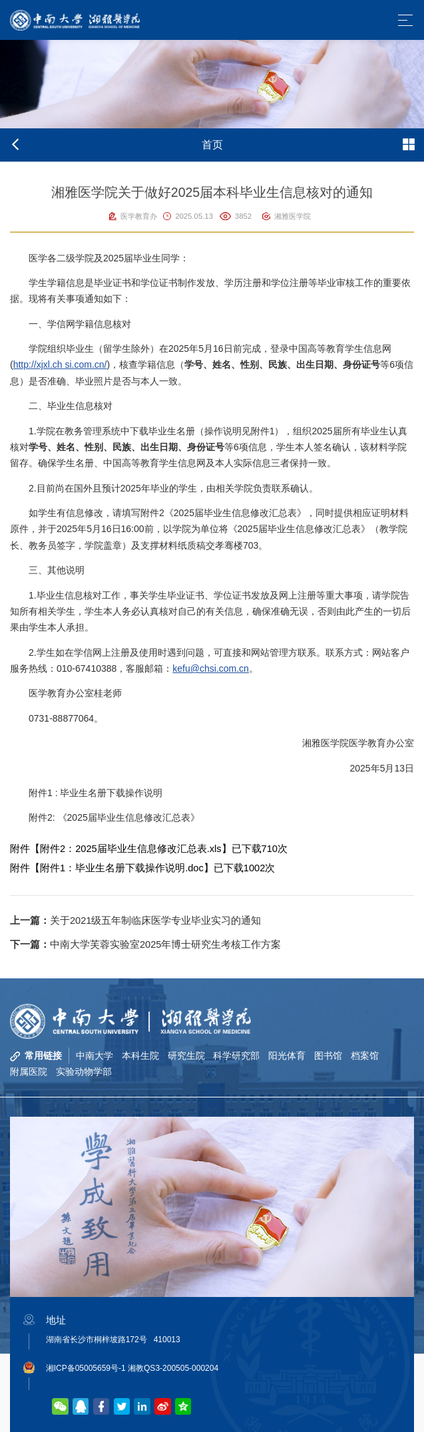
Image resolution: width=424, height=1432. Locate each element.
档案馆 (365, 1055)
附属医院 (28, 1071)
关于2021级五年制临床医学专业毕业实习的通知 (136, 920)
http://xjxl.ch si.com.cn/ (60, 364)
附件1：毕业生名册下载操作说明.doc (122, 868)
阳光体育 (287, 1055)
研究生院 (186, 1055)
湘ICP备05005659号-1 (86, 1368)
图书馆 (329, 1055)
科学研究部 (237, 1055)
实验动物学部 (84, 1071)
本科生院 (140, 1055)
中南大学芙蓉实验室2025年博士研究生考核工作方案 (146, 944)
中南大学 (94, 1055)
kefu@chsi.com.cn (210, 668)
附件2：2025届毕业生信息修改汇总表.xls (131, 848)
